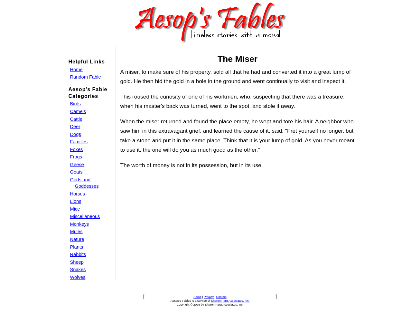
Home (76, 69)
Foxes (76, 149)
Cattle (76, 119)
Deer (75, 126)
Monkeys (79, 224)
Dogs (75, 134)
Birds (75, 103)
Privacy (209, 297)
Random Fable (85, 77)
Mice (75, 209)
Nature (77, 239)
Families (79, 141)
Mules (76, 231)
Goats (76, 172)
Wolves (78, 277)
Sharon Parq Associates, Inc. (230, 300)
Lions (75, 201)
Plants (76, 247)
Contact (221, 297)
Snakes (78, 269)
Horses (77, 193)
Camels (78, 111)
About (197, 297)
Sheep (77, 262)
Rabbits (78, 254)
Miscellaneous (85, 216)
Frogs (76, 156)
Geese (77, 164)
